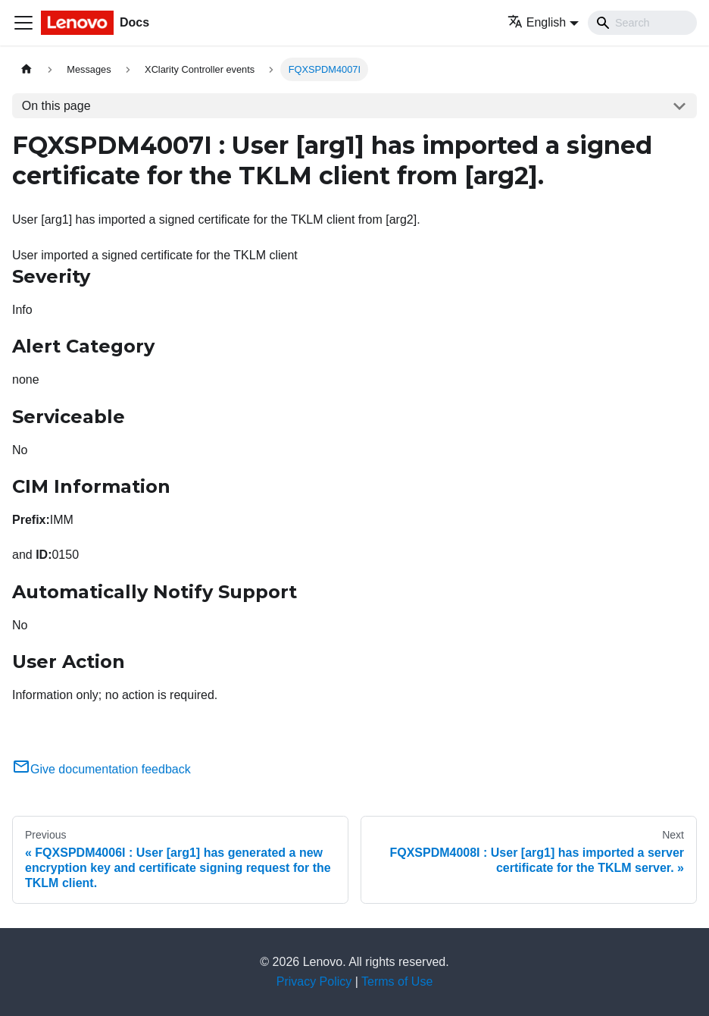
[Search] (642, 23)
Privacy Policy (314, 981)
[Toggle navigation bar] (23, 22)
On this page (56, 105)
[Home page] (26, 69)
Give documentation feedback (101, 769)
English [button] (537, 22)
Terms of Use (397, 981)
